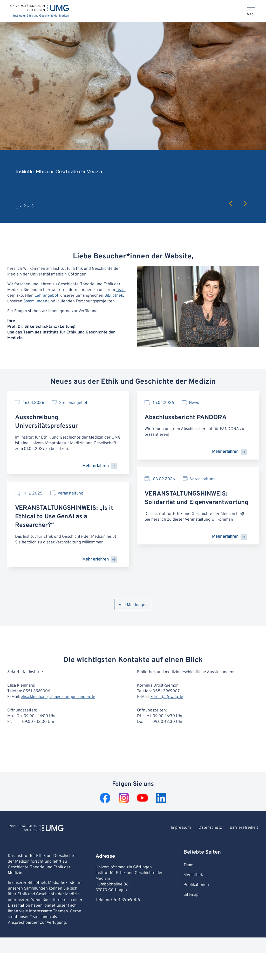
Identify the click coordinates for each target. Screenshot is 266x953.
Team (121, 290)
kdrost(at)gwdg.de (167, 697)
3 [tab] (32, 206)
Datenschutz (210, 827)
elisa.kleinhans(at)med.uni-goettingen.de (58, 697)
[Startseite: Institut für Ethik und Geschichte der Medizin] (39, 11)
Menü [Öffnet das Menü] (251, 14)
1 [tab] (17, 206)
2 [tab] (24, 206)
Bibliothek (113, 295)
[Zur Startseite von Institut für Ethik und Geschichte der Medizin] (36, 828)
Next (245, 203)
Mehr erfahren (95, 466)
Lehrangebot (46, 295)
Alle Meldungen (133, 605)
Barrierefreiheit (244, 827)
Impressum (181, 827)
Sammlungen (35, 301)
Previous (231, 203)
